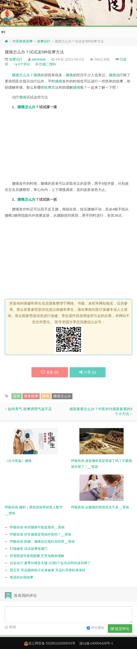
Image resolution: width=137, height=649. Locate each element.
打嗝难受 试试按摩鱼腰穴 (29, 549)
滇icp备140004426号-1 (96, 643)
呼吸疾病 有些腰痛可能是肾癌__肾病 (37, 527)
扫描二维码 (47, 64)
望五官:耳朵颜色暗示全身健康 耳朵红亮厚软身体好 (47, 570)
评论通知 (95, 628)
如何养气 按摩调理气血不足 (30, 409)
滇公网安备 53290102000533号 (51, 643)
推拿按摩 (31, 396)
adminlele (39, 59)
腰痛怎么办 (21, 75)
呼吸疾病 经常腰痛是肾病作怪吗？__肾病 (40, 534)
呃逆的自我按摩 (21, 577)
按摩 (47, 87)
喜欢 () (49, 372)
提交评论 (120, 629)
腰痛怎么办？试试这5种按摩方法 (34, 52)
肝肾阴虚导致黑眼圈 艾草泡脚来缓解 (37, 556)
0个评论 (24, 64)
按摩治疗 (43, 41)
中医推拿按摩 (22, 41)
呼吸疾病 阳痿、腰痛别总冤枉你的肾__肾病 (42, 541)
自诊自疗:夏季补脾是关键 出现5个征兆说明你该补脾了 (50, 563)
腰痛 (37, 75)
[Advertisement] (68, 147)
